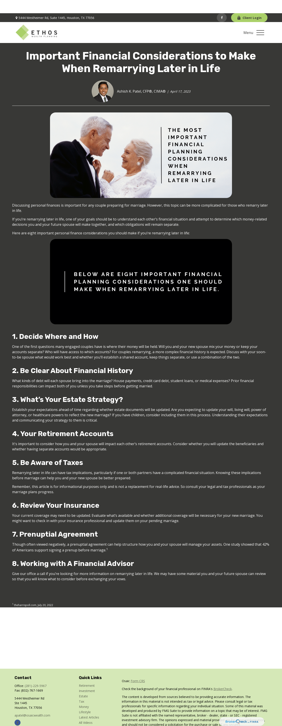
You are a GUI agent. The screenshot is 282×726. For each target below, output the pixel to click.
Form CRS (138, 668)
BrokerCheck (222, 676)
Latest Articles (89, 704)
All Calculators (89, 715)
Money (84, 693)
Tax (81, 688)
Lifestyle (85, 699)
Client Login (249, 4)
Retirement (87, 672)
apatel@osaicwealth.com (32, 702)
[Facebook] (222, 4)
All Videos (86, 709)
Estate (83, 683)
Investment (87, 678)
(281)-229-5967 (35, 672)
